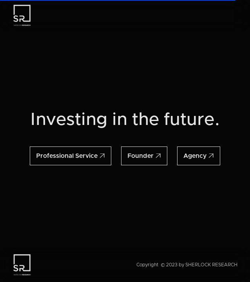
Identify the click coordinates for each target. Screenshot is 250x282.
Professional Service (70, 156)
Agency (198, 156)
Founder (144, 156)
